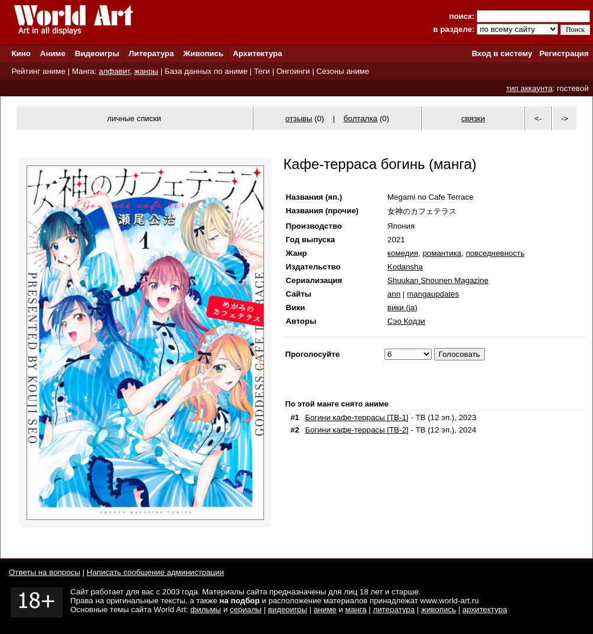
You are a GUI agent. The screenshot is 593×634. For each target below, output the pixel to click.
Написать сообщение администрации (155, 572)
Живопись (203, 53)
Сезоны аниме (343, 71)
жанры (146, 71)
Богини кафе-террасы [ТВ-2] (356, 429)
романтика (441, 253)
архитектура (484, 609)
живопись (438, 609)
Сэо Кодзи (406, 321)
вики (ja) (402, 307)
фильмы (205, 609)
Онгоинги (293, 71)
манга (356, 609)
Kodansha (405, 266)
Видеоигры (97, 53)
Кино (21, 53)
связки (473, 118)
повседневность (495, 253)
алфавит (114, 71)
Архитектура (257, 53)
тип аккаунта (529, 88)
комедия (402, 253)
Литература (151, 53)
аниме (325, 609)
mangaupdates (433, 294)
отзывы (298, 118)
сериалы (246, 609)
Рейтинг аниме (38, 71)
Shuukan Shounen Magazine (437, 280)
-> (564, 118)
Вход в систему (502, 53)
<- (538, 118)
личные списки (134, 118)
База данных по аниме (206, 71)
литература (394, 609)
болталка (360, 118)
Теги (262, 71)
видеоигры (287, 609)
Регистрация (563, 53)
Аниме (53, 53)
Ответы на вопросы (44, 572)
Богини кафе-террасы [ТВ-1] (356, 417)
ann (393, 294)
